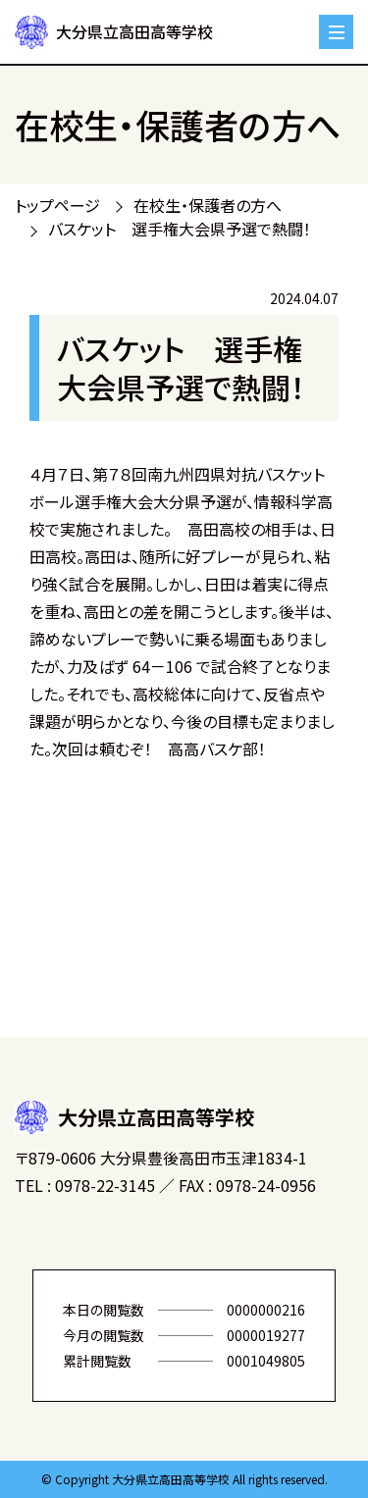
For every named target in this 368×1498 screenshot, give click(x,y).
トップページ (57, 205)
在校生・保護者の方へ (207, 205)
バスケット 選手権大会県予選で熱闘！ (179, 228)
